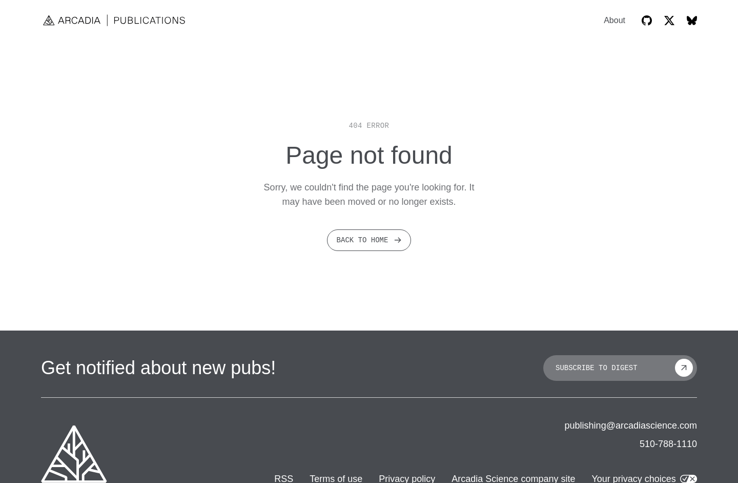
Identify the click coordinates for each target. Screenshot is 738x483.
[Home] (115, 20)
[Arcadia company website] (74, 454)
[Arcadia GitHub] (647, 20)
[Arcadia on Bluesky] (692, 20)
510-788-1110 (668, 444)
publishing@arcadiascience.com (631, 425)
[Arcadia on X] (669, 20)
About (614, 20)
